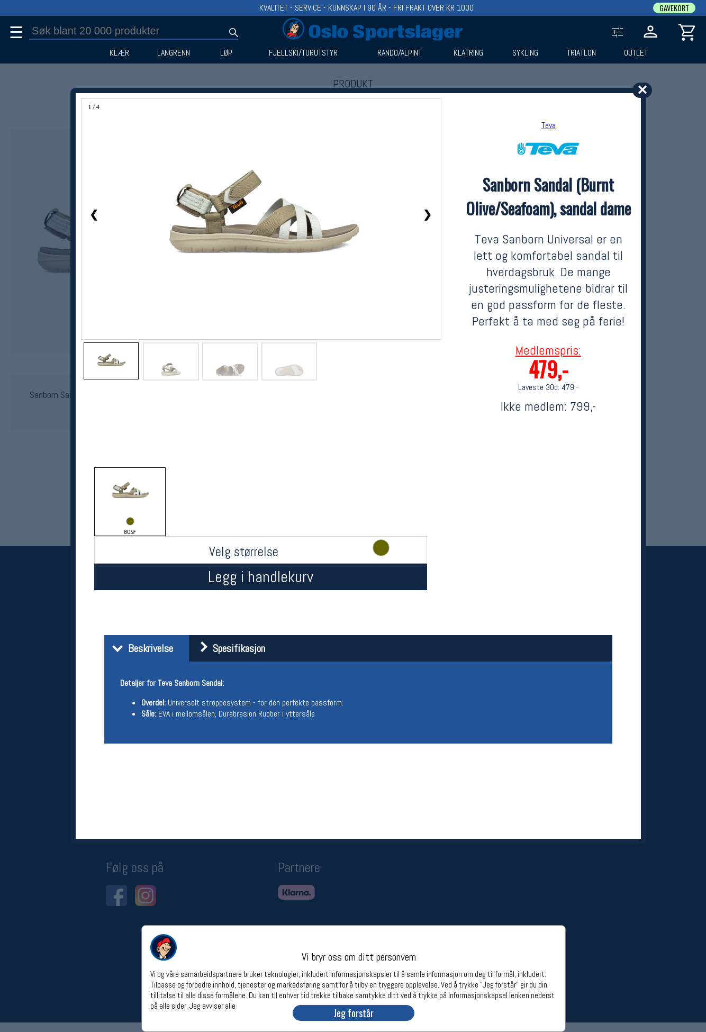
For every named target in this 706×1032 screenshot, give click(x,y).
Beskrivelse (140, 648)
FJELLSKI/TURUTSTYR (303, 53)
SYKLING (525, 53)
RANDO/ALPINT (399, 53)
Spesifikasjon (228, 648)
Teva (548, 125)
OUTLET (636, 53)
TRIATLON (581, 53)
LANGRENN (173, 53)
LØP (226, 53)
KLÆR (119, 53)
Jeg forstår (353, 1013)
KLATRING (468, 53)
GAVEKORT (674, 8)
